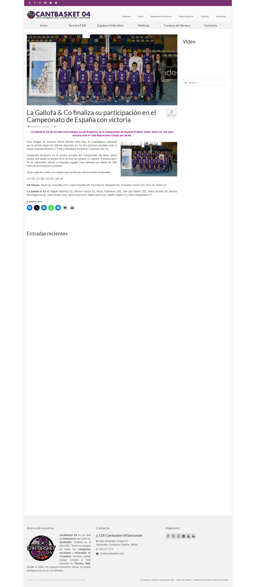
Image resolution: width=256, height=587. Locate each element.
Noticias (46, 126)
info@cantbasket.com (110, 553)
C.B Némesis (56, 570)
